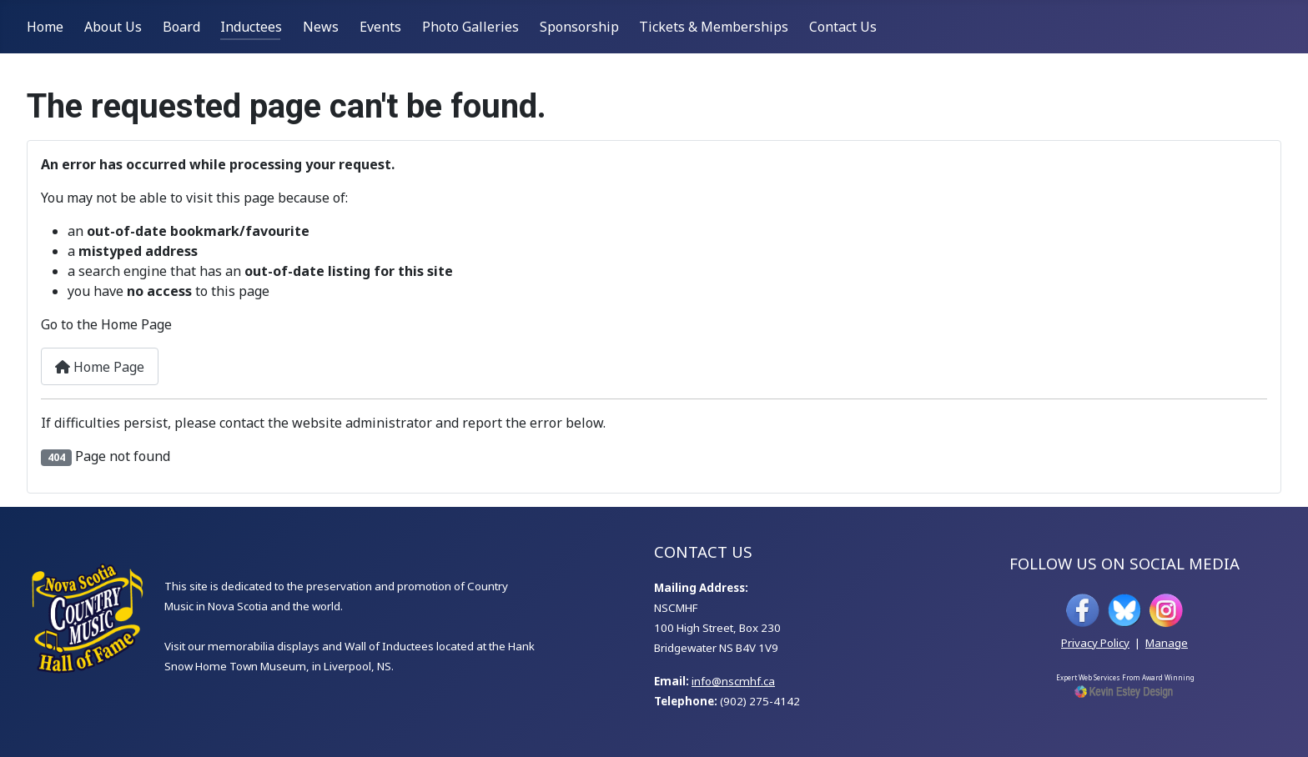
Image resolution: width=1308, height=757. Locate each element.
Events (380, 27)
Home (45, 27)
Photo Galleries (470, 27)
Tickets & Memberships (713, 27)
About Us (113, 27)
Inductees (251, 27)
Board (181, 27)
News (321, 27)
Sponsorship (579, 27)
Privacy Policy (1095, 642)
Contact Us (843, 27)
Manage (1166, 642)
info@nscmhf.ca (733, 681)
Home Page (99, 367)
